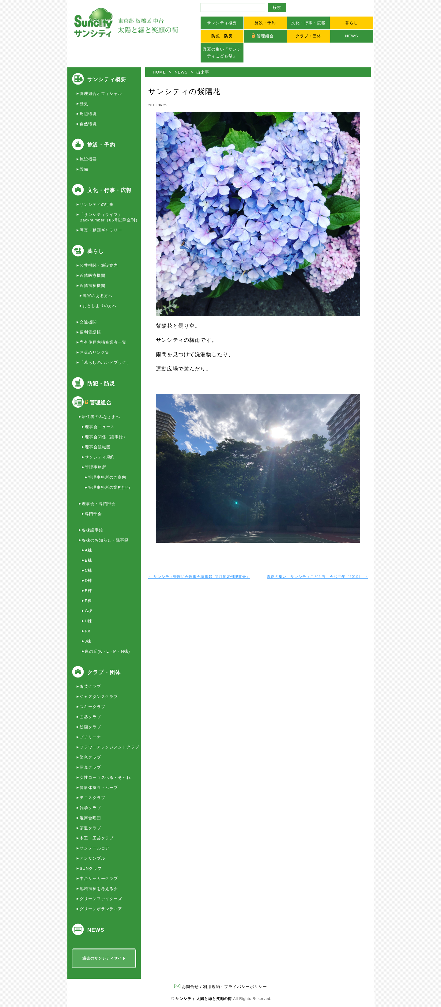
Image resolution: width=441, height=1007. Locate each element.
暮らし (351, 23)
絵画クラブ (90, 727)
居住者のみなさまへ (101, 416)
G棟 (88, 611)
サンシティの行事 (97, 204)
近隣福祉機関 (92, 285)
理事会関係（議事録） (106, 437)
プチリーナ (90, 737)
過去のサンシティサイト (104, 958)
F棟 (88, 600)
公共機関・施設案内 (99, 265)
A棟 (88, 550)
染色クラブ (90, 757)
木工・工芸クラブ (97, 838)
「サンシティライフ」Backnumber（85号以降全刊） (110, 217)
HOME (159, 72)
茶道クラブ (90, 828)
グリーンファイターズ (101, 898)
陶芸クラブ (90, 686)
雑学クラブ (90, 807)
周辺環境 (88, 113)
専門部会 (93, 513)
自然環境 (88, 124)
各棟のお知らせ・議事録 (105, 540)
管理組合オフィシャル (101, 93)
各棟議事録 (92, 530)
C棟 (88, 570)
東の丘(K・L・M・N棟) (107, 651)
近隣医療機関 (92, 275)
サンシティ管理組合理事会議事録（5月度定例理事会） (199, 577)
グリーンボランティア (101, 909)
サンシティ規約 (100, 457)
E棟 (88, 590)
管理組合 (265, 36)
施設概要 (88, 159)
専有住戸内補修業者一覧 (103, 342)
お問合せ (186, 986)
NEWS (351, 36)
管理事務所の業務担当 (109, 487)
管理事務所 (95, 467)
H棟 (88, 621)
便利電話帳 (90, 332)
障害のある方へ (97, 295)
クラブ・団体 (308, 36)
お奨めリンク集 (94, 352)
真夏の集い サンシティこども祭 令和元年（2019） (317, 577)
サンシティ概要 (222, 23)
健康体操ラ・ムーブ (99, 787)
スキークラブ (92, 706)
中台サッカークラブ (99, 878)
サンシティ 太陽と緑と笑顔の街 (203, 999)
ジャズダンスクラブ (99, 696)
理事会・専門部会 (99, 503)
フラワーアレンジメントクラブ (109, 747)
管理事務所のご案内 (107, 477)
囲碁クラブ (90, 717)
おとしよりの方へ (100, 306)
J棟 (88, 641)
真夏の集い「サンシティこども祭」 (222, 52)
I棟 (87, 631)
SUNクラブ (91, 868)
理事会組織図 (97, 447)
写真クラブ (90, 767)
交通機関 (88, 322)
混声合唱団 (90, 818)
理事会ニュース (100, 426)
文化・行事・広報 (308, 23)
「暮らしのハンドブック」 (105, 362)
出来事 (202, 72)
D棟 (88, 580)
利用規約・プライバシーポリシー (235, 986)
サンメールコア (94, 848)
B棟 (88, 560)
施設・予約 (265, 23)
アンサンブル (92, 858)
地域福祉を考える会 (99, 888)
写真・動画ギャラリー (101, 230)
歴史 (84, 103)
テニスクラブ (92, 797)
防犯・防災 (222, 36)
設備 (84, 169)
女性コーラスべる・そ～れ (105, 777)
